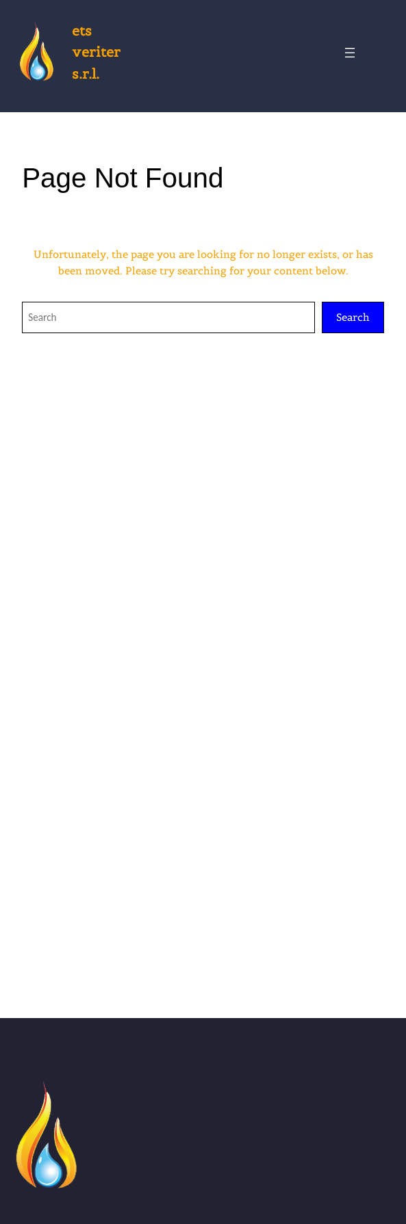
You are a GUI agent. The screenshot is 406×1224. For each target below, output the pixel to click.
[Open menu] (350, 52)
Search (353, 317)
